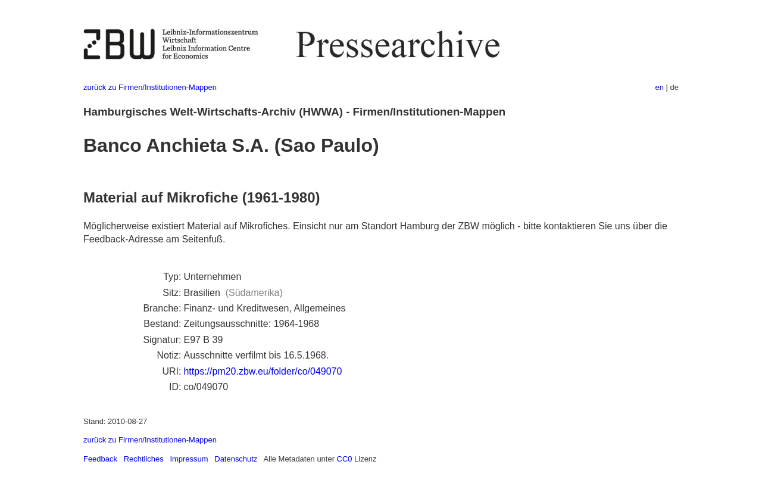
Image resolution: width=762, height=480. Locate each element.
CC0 (344, 458)
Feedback (100, 458)
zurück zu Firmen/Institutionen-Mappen (150, 87)
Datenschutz (235, 458)
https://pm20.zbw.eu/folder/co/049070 (262, 371)
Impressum (189, 458)
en (659, 87)
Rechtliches (144, 458)
